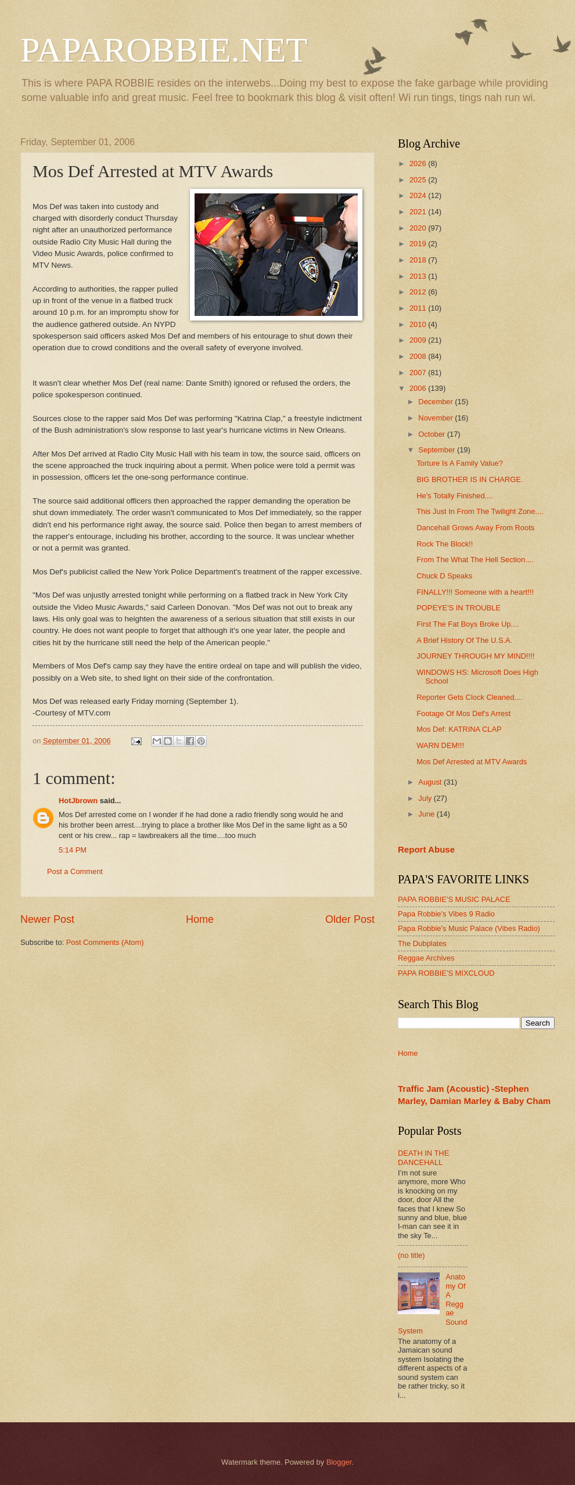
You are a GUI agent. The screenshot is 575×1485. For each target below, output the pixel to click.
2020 (418, 228)
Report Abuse (426, 849)
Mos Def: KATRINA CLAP (458, 729)
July (425, 798)
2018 (418, 260)
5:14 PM (73, 850)
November (436, 418)
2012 (418, 291)
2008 (418, 356)
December (436, 401)
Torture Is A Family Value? (459, 463)
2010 (418, 324)
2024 (418, 195)
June (427, 814)
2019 (418, 243)
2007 (418, 372)
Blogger (339, 1462)
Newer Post (47, 919)
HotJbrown (78, 800)
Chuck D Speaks (444, 575)
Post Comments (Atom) (105, 942)
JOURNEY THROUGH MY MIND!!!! (475, 656)
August (431, 782)
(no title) (411, 1255)
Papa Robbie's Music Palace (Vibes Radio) (469, 928)
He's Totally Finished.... (454, 495)
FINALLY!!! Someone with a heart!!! (475, 592)
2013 (418, 276)
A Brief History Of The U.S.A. (464, 640)
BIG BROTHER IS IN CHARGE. (469, 479)
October (432, 434)
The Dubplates (422, 943)
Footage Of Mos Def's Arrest (463, 713)
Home (200, 919)
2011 (418, 308)
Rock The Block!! (444, 544)
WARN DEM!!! (440, 745)
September (437, 449)
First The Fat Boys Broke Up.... (467, 624)
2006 (418, 388)
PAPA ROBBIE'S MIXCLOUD (446, 973)
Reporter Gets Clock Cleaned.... (469, 697)
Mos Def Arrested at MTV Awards (471, 761)
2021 (418, 211)
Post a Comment (75, 871)
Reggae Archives (426, 958)
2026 (418, 163)
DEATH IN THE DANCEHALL (423, 1157)
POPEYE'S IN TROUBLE (458, 607)
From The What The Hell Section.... (474, 559)
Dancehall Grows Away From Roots (475, 527)
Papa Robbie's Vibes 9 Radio (446, 913)
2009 (418, 340)
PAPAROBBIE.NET (163, 50)
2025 (418, 179)
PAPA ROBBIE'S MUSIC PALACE (454, 899)
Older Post (350, 919)
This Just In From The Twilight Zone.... (479, 511)
